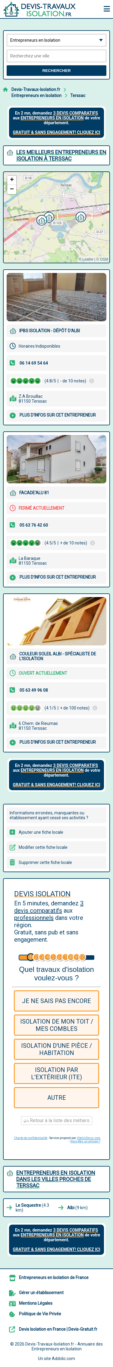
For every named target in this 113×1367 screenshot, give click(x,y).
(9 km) (77, 1207)
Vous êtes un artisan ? (85, 1141)
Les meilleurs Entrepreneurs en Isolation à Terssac (61, 155)
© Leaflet (86, 259)
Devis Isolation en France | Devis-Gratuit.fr (58, 1329)
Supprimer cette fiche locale (45, 862)
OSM (104, 259)
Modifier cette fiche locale (43, 847)
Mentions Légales (35, 1303)
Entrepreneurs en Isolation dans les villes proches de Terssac (55, 1179)
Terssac (77, 95)
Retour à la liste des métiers (56, 1120)
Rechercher (56, 70)
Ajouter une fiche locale (41, 832)
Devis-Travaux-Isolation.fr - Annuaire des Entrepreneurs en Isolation (64, 1346)
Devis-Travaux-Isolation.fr (35, 89)
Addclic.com (63, 1358)
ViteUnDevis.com (88, 1138)
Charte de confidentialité (30, 1138)
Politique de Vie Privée (40, 1313)
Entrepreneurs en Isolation (36, 95)
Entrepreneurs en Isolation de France (54, 1277)
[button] (80, 216)
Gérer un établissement (41, 1292)
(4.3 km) (32, 1208)
